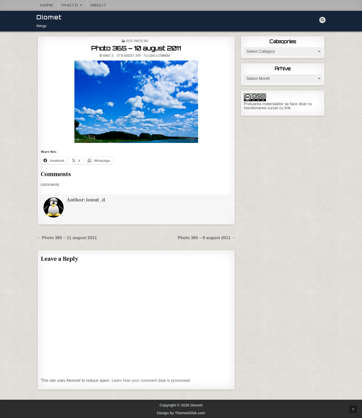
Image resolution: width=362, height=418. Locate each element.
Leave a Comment (160, 55)
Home (47, 5)
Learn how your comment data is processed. (151, 380)
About (98, 5)
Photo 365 (141, 41)
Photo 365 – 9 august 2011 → (207, 237)
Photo (70, 5)
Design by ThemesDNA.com (181, 413)
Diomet (49, 17)
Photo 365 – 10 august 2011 (136, 48)
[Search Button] (322, 20)
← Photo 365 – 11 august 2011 (66, 237)
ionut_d (108, 55)
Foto (129, 41)
